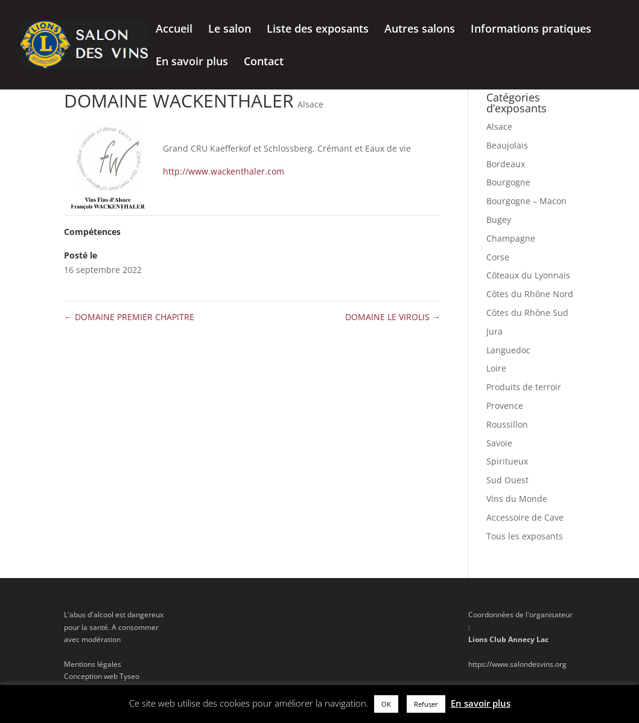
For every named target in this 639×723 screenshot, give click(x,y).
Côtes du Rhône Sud (527, 312)
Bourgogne (508, 182)
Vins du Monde (516, 498)
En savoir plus (192, 62)
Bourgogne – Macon (526, 201)
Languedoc (508, 350)
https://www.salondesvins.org (517, 664)
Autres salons (419, 30)
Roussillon (507, 424)
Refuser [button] (426, 704)
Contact (264, 62)
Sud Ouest (507, 480)
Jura (494, 331)
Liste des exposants (318, 30)
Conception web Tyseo (101, 676)
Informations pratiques (531, 30)
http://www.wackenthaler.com (223, 171)
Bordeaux (505, 164)
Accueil (174, 30)
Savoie (499, 443)
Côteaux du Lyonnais (528, 275)
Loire (496, 368)
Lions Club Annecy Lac (508, 639)
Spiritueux (507, 461)
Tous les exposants (524, 536)
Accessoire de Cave (525, 517)
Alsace (310, 104)
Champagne (510, 238)
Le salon (229, 30)
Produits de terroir (523, 387)
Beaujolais (507, 145)
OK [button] (386, 704)
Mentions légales (92, 664)
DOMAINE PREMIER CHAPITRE (129, 317)
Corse (497, 257)
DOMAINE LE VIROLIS (392, 317)
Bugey (498, 219)
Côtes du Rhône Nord (529, 294)
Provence (504, 405)
